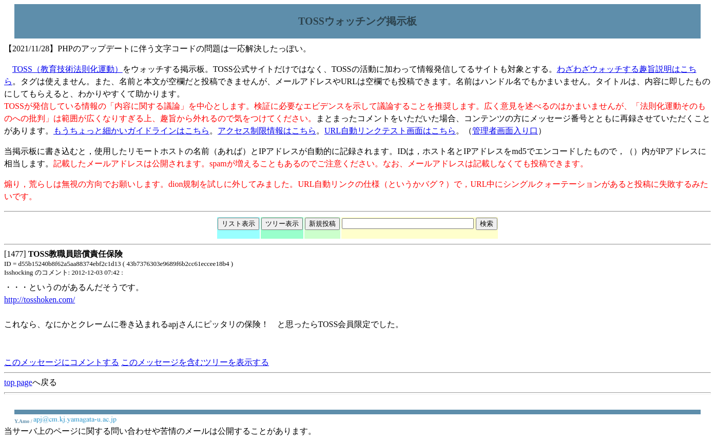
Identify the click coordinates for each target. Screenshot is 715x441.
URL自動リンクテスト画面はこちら (390, 130)
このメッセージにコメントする (61, 362)
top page (18, 382)
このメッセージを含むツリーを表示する (195, 362)
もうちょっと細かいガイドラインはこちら (131, 130)
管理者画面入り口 (505, 130)
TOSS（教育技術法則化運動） (67, 69)
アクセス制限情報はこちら (267, 130)
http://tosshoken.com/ (39, 299)
